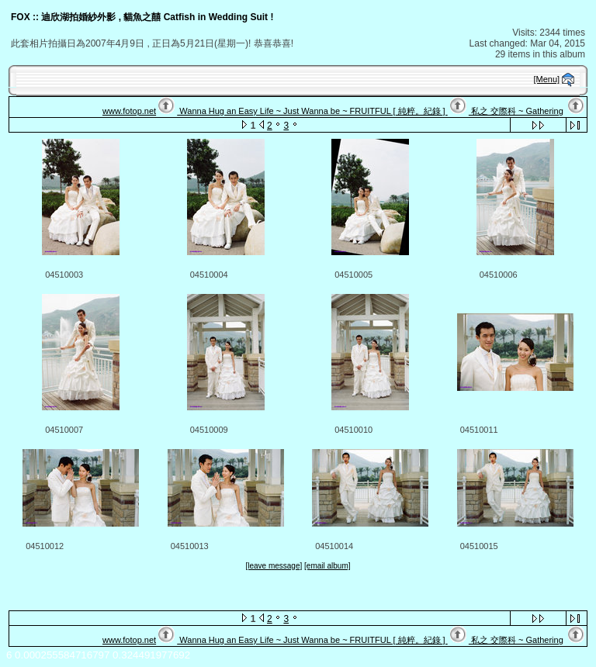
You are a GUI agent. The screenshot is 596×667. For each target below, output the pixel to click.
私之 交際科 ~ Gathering (516, 111)
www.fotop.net (129, 111)
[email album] (327, 566)
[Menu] (547, 79)
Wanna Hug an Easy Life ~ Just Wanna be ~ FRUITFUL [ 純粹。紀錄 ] (312, 111)
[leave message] (273, 566)
